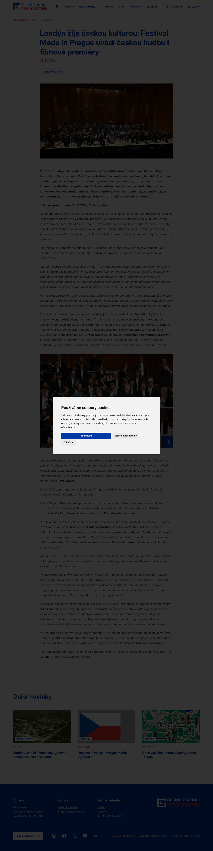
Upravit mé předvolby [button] (125, 435)
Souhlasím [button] (86, 435)
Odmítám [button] (69, 442)
